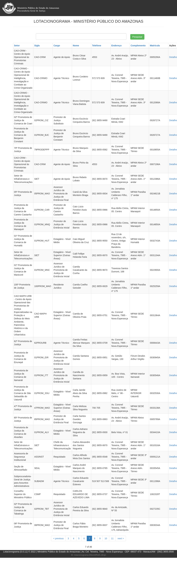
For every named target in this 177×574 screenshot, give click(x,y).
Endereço (116, 45)
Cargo (56, 45)
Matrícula (155, 45)
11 (112, 538)
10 (106, 538)
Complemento (138, 45)
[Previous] (58, 538)
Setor (17, 45)
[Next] (120, 538)
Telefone (96, 45)
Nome (76, 45)
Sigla (37, 45)
